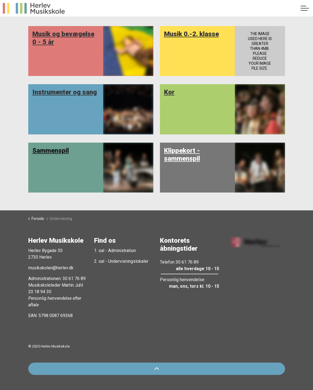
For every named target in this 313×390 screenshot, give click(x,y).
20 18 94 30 (39, 291)
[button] (255, 242)
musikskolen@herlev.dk (51, 267)
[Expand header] (305, 8)
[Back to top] (156, 369)
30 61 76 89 (74, 278)
